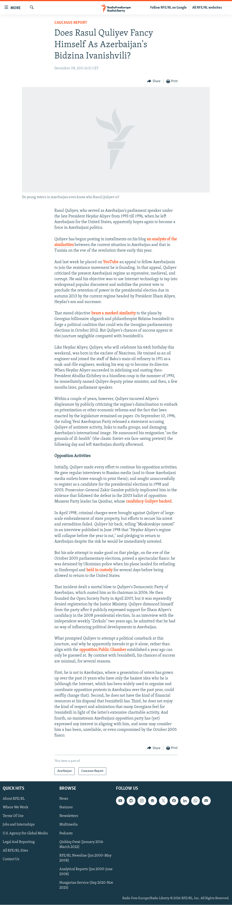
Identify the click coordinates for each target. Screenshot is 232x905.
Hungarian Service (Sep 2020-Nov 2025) (86, 885)
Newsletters (68, 816)
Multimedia (68, 825)
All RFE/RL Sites (15, 850)
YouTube (110, 262)
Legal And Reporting (19, 842)
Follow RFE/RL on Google (168, 8)
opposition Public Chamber (102, 650)
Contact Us (11, 859)
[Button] (153, 81)
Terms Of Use (13, 816)
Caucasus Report (70, 23)
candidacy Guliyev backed (149, 501)
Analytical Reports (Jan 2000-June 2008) (86, 871)
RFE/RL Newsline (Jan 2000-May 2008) (85, 858)
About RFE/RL (14, 799)
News (63, 799)
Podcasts (66, 833)
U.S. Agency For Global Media (25, 833)
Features (66, 807)
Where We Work (15, 807)
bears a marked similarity (113, 313)
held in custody (99, 570)
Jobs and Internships (19, 825)
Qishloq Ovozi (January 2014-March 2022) (81, 844)
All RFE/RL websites (207, 8)
